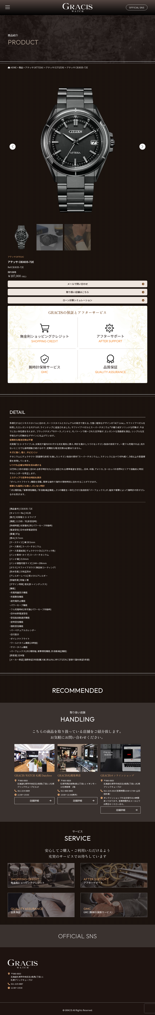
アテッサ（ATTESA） (16, 256)
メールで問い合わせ (77, 283)
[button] (13, 147)
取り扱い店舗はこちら (77, 292)
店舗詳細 (34, 800)
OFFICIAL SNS (136, 7)
